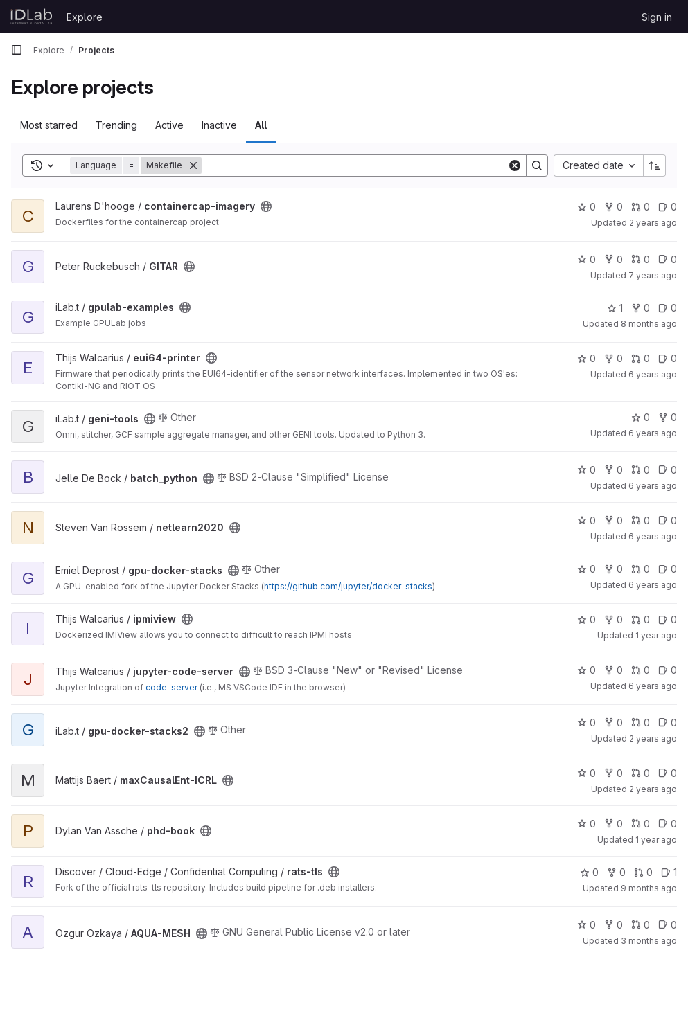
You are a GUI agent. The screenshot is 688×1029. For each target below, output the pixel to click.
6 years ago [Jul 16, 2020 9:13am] (652, 686)
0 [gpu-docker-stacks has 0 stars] (586, 569)
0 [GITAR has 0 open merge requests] (640, 259)
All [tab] (261, 125)
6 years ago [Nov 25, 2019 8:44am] (652, 486)
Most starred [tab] (49, 125)
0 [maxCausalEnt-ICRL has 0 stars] (586, 773)
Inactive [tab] (219, 125)
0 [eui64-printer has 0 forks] (613, 358)
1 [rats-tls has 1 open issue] (669, 872)
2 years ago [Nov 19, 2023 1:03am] (653, 738)
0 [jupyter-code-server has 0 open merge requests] (640, 670)
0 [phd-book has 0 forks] (613, 824)
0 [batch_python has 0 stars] (586, 470)
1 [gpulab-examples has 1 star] (615, 308)
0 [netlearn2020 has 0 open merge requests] (640, 520)
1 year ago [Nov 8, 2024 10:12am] (656, 839)
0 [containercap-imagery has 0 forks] (613, 207)
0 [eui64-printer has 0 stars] (586, 358)
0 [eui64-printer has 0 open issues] (667, 358)
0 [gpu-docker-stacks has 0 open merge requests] (640, 569)
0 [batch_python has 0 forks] (613, 470)
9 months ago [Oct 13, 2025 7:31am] (649, 888)
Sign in (657, 17)
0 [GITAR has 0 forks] (613, 259)
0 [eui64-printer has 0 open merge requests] (640, 358)
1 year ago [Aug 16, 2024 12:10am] (656, 635)
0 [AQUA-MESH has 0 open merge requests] (640, 925)
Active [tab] (169, 125)
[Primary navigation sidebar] (17, 50)
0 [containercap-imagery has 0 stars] (586, 207)
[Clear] (514, 165)
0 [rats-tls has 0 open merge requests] (643, 872)
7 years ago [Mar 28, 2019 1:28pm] (652, 275)
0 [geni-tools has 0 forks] (667, 417)
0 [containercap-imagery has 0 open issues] (667, 207)
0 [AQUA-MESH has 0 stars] (586, 925)
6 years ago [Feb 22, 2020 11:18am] (652, 536)
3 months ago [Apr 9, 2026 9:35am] (649, 941)
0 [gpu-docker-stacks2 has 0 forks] (613, 722)
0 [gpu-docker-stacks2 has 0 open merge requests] (640, 722)
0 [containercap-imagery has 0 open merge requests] (640, 207)
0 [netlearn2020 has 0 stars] (586, 520)
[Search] (354, 165)
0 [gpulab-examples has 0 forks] (640, 308)
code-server (171, 687)
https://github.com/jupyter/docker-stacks (348, 586)
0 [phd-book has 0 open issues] (667, 824)
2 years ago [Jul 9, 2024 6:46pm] (653, 222)
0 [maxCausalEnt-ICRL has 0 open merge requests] (640, 773)
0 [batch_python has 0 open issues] (667, 470)
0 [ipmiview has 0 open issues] (667, 619)
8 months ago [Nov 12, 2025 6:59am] (649, 324)
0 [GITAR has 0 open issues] (667, 259)
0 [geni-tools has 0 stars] (640, 417)
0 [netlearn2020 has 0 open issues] (667, 520)
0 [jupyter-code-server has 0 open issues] (667, 670)
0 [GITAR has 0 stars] (586, 259)
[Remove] (193, 165)
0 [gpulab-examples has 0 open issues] (667, 308)
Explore (85, 17)
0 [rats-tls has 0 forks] (616, 872)
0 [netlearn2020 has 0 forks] (613, 520)
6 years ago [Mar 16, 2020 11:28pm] (652, 585)
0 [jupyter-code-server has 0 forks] (613, 670)
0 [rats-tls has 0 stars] (589, 872)
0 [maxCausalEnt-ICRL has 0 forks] (613, 773)
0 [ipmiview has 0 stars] (586, 619)
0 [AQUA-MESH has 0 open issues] (667, 925)
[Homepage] (31, 17)
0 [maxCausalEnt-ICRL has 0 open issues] (667, 773)
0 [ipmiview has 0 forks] (613, 619)
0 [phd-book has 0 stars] (586, 824)
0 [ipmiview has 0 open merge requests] (640, 619)
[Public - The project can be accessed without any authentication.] (266, 206)
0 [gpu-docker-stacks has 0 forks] (613, 569)
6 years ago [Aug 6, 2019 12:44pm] (652, 374)
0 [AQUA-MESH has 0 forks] (613, 925)
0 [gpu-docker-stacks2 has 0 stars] (586, 722)
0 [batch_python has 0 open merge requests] (640, 470)
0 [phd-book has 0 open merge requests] (640, 824)
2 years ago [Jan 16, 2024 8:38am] (653, 789)
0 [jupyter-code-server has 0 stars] (586, 670)
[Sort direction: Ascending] (655, 165)
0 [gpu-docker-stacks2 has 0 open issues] (667, 722)
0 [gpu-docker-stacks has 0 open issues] (667, 569)
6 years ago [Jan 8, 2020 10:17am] (652, 433)
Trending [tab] (116, 125)
